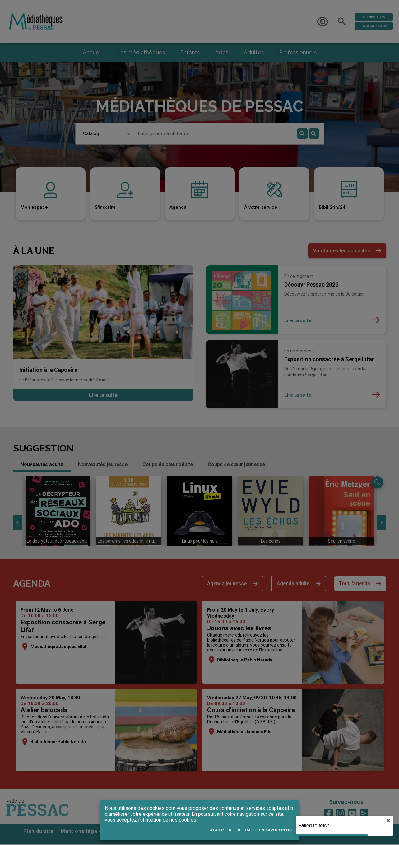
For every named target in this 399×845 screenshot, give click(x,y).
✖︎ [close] (388, 820)
